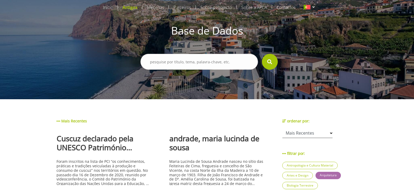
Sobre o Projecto (216, 7)
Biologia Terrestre (300, 185)
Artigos (130, 7)
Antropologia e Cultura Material (310, 165)
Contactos (286, 7)
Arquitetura (328, 175)
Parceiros (182, 7)
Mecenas (155, 7)
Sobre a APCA (254, 7)
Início (108, 7)
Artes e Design (297, 175)
